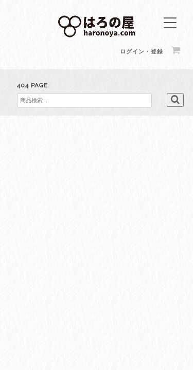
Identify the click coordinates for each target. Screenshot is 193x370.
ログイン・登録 (141, 51)
